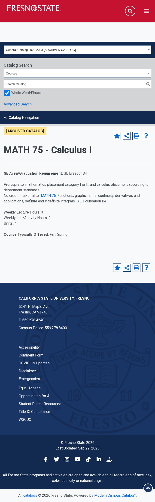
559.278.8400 (56, 328)
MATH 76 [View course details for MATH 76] (48, 195)
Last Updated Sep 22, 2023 (77, 448)
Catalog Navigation (24, 117)
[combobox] (77, 49)
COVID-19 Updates (34, 363)
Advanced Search (18, 104)
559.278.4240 (33, 320)
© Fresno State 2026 (77, 442)
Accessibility (29, 347)
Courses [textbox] (11, 73)
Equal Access (30, 388)
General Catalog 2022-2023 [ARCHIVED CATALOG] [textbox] (41, 50)
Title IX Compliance (34, 411)
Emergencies (29, 379)
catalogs (30, 495)
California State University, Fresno (54, 298)
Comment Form (31, 355)
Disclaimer (27, 371)
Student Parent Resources (40, 404)
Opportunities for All (35, 396)
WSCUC (25, 419)
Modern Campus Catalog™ (115, 495)
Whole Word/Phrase (26, 93)
